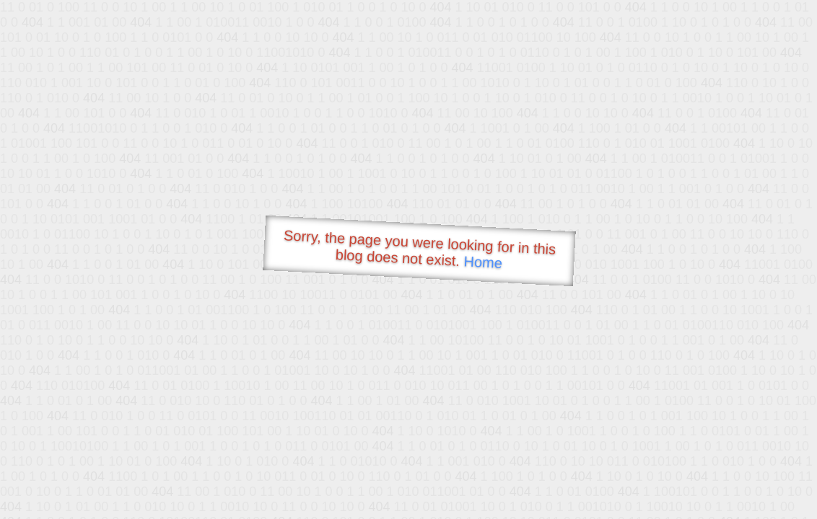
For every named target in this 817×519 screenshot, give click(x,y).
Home (482, 262)
